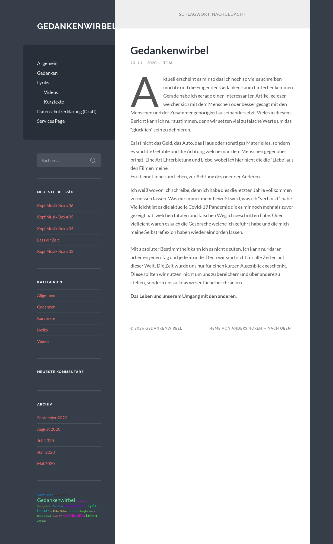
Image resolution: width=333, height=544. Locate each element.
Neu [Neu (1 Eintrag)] (50, 511)
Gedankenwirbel (77, 26)
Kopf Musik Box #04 (55, 228)
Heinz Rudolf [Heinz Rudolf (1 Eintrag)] (44, 515)
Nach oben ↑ (281, 328)
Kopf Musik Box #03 (55, 251)
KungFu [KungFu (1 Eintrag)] (83, 511)
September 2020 (52, 417)
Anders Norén (247, 328)
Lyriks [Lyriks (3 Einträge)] (93, 505)
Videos (51, 92)
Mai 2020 (46, 463)
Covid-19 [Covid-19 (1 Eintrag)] (57, 515)
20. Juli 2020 (143, 63)
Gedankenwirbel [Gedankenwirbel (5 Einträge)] (56, 500)
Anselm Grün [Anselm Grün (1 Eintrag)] (61, 495)
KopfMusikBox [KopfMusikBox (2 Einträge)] (73, 515)
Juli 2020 (45, 440)
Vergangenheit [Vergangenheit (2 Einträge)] (75, 506)
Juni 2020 (46, 452)
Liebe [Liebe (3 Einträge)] (42, 510)
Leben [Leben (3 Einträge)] (91, 515)
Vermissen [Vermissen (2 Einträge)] (45, 495)
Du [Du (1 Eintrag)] (44, 520)
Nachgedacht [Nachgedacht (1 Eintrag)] (44, 506)
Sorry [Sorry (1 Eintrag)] (92, 511)
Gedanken (47, 73)
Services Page (51, 121)
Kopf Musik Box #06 (55, 205)
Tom (167, 63)
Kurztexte (54, 102)
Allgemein (47, 63)
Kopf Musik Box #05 (55, 216)
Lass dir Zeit (48, 239)
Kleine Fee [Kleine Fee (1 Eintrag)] (81, 501)
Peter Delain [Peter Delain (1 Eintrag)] (60, 511)
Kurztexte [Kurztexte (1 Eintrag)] (73, 511)
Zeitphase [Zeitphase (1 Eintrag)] (57, 506)
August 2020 (48, 429)
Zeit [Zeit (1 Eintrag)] (39, 520)
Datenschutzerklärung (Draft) (67, 111)
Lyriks (43, 82)
